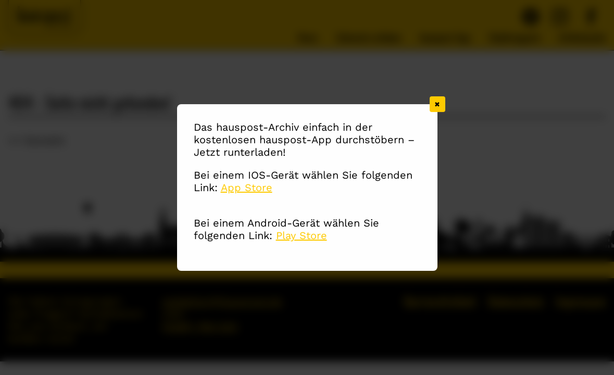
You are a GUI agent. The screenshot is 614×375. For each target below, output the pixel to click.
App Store (246, 188)
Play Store (301, 236)
